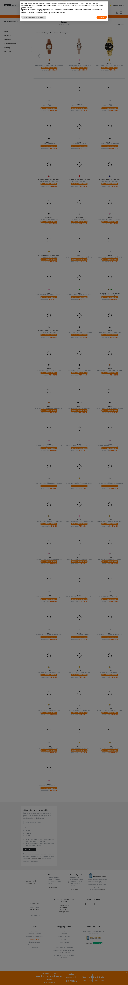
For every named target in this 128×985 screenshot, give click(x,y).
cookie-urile (28, 7)
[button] (105, 4)
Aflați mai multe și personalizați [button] (33, 17)
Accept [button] (101, 17)
